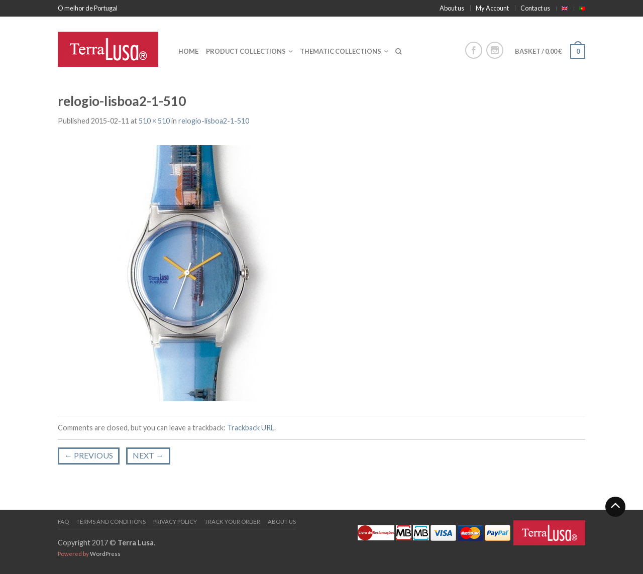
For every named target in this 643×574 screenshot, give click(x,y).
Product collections (246, 51)
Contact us (535, 8)
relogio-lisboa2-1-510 (213, 121)
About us (452, 8)
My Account (492, 8)
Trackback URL (250, 427)
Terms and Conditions (111, 521)
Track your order (232, 521)
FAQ (63, 521)
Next (148, 455)
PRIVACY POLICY (175, 521)
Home (188, 51)
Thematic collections (340, 51)
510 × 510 (154, 121)
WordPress (105, 553)
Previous (88, 455)
